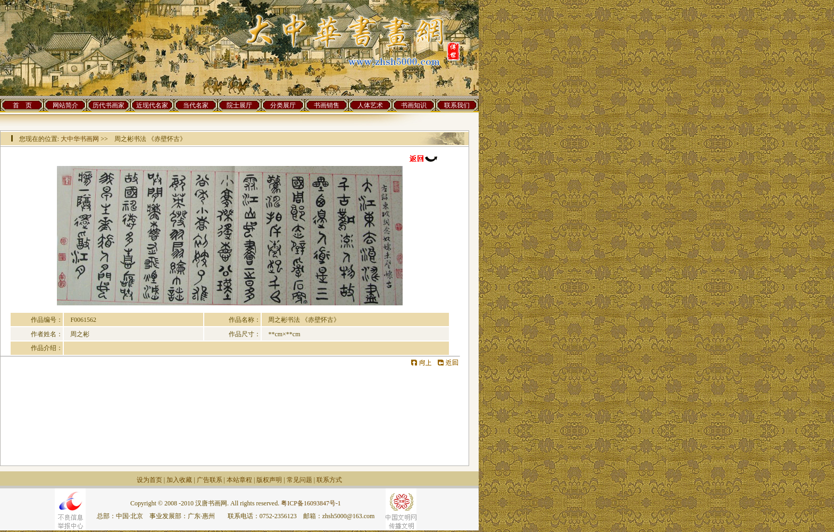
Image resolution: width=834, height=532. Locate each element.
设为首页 (149, 480)
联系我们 (457, 105)
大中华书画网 (80, 139)
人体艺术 (370, 105)
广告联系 (209, 480)
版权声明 (269, 480)
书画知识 (414, 105)
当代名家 (195, 105)
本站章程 (239, 480)
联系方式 (329, 480)
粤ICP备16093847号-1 (311, 503)
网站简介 (65, 105)
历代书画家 (108, 105)
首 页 (22, 105)
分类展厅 (283, 105)
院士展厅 (239, 105)
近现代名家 (152, 105)
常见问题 (299, 480)
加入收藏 (179, 480)
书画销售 (326, 105)
